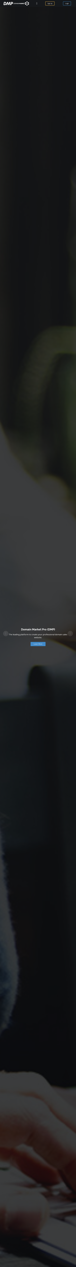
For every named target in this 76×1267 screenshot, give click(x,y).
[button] (5, 633)
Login (67, 3)
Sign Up (50, 3)
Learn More (38, 644)
